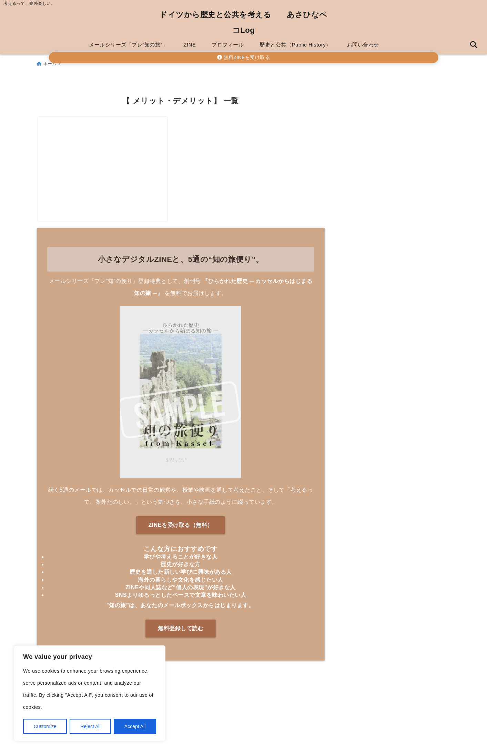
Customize (45, 726)
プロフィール (228, 45)
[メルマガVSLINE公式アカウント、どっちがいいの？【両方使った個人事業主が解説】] (108, 150)
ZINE (189, 45)
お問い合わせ (363, 45)
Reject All (90, 726)
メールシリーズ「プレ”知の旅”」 (128, 45)
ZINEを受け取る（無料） (181, 535)
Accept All (134, 726)
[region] (89, 693)
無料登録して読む (180, 638)
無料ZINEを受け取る (243, 57)
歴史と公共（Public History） (295, 45)
